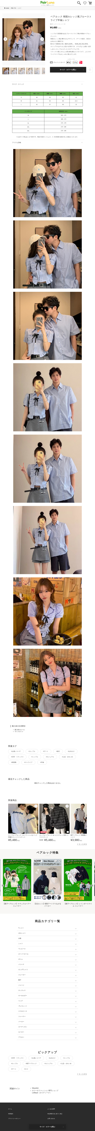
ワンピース (22, 949)
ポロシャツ (22, 933)
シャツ (19, 8)
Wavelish (35, 1088)
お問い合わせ (51, 1118)
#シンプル (34, 757)
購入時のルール (20, 729)
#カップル (32, 751)
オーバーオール (23, 954)
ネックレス (22, 990)
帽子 (19, 980)
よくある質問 (51, 1109)
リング (20, 1001)
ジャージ (21, 985)
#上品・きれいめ (67, 757)
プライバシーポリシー (14, 1118)
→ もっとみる (82, 844)
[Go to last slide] (2, 885)
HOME (6, 8)
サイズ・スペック (18, 84)
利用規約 (10, 1113)
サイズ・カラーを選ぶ (68, 69)
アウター (21, 1037)
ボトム (20, 959)
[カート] (90, 3)
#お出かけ (71, 751)
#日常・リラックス (17, 757)
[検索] (79, 3)
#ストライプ (28, 762)
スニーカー (22, 975)
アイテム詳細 (16, 142)
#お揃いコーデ (16, 751)
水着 (19, 938)
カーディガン (22, 1027)
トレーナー (22, 1016)
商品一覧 (13, 8)
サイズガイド (19, 731)
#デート (45, 751)
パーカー (21, 1021)
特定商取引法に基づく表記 (55, 1113)
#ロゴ (26, 1069)
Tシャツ (21, 928)
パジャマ (21, 964)
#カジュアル (50, 757)
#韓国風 (13, 762)
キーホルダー (22, 995)
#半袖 (42, 762)
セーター (21, 1032)
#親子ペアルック (31, 1063)
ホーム (10, 1109)
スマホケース (22, 1011)
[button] (5, 39)
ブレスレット (22, 1006)
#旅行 (58, 751)
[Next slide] (92, 885)
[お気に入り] (84, 3)
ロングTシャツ (23, 969)
